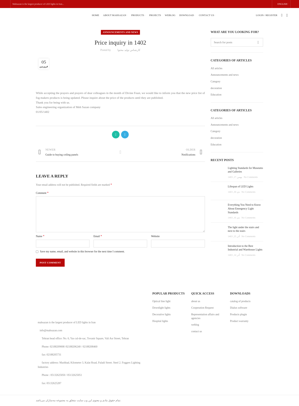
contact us (196, 331)
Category (215, 81)
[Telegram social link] (125, 134)
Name (40, 236)
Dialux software (238, 307)
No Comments (251, 177)
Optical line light (161, 301)
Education (216, 94)
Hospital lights (160, 321)
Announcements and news (120, 32)
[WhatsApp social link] (116, 134)
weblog (195, 324)
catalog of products (240, 301)
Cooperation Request (202, 307)
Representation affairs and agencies (205, 316)
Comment (42, 192)
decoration (216, 88)
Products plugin (238, 314)
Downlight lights (161, 307)
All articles (217, 68)
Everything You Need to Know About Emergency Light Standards (244, 208)
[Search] (237, 42)
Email (97, 236)
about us (195, 301)
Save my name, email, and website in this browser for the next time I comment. (82, 251)
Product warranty (239, 321)
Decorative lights (161, 314)
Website (155, 236)
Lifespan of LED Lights (240, 186)
